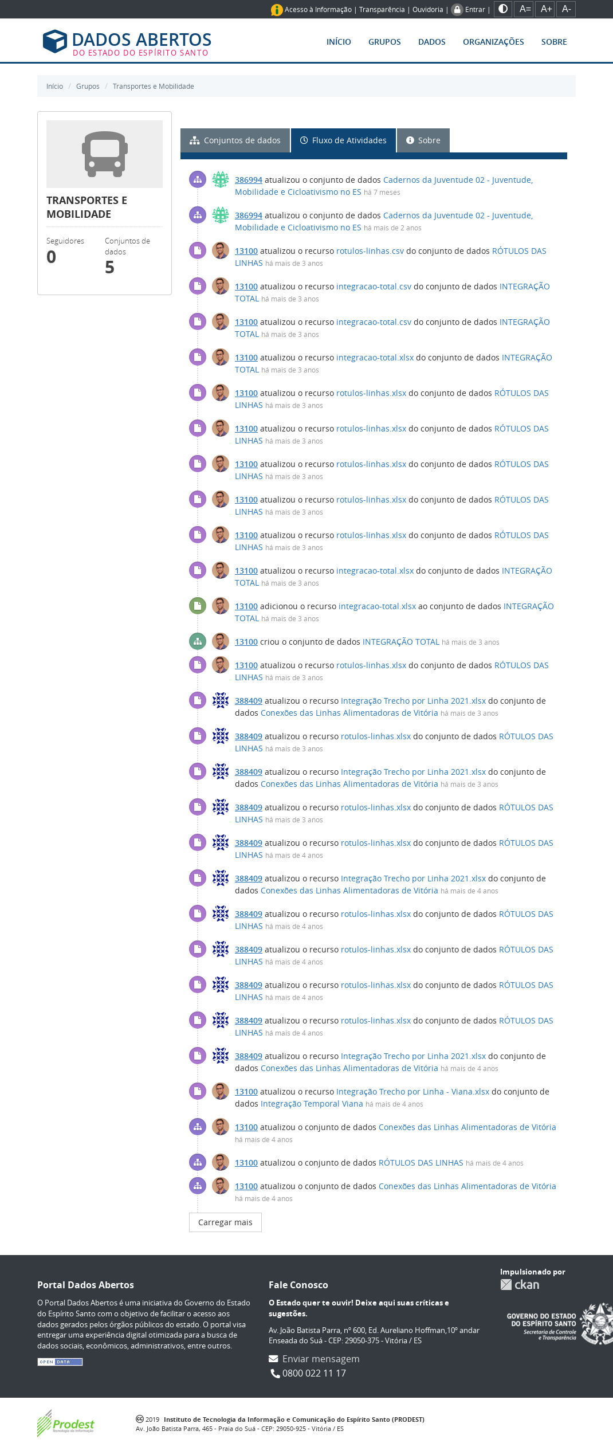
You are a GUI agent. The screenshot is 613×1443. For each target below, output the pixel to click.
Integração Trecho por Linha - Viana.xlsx (412, 1091)
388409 (248, 700)
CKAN (519, 1285)
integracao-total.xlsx (375, 357)
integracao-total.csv (373, 286)
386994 (248, 179)
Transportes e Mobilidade (153, 86)
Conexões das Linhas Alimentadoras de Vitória (349, 712)
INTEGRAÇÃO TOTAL (401, 641)
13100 (246, 250)
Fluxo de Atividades (343, 140)
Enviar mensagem (321, 1358)
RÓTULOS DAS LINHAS (421, 1162)
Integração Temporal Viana (312, 1103)
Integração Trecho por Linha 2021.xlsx (413, 700)
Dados (432, 41)
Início (339, 41)
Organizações (493, 41)
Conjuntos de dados (235, 140)
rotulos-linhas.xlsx (371, 392)
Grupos (384, 41)
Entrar (475, 9)
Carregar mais (225, 1222)
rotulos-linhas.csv (370, 250)
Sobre (554, 41)
